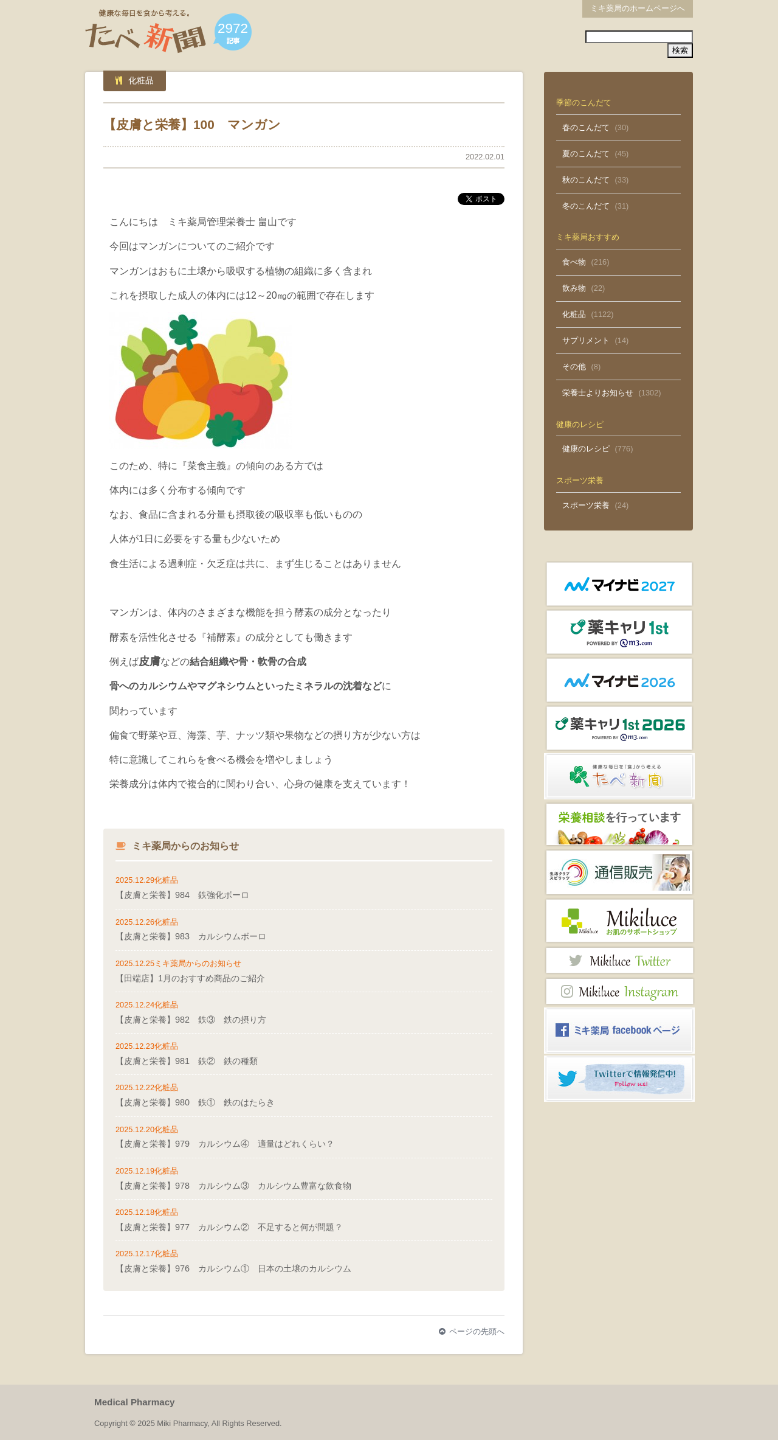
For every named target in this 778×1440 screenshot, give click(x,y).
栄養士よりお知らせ (597, 392)
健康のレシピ (586, 448)
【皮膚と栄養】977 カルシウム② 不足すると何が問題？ (229, 1227)
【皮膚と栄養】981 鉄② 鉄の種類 (186, 1061)
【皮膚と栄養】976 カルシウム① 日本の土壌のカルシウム (233, 1268)
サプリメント (586, 340)
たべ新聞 (145, 31)
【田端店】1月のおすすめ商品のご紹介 (190, 978)
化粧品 (574, 314)
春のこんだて (586, 127)
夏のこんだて (586, 153)
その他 (574, 366)
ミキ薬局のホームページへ (637, 8)
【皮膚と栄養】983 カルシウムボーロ (190, 936)
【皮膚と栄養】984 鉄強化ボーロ (182, 895)
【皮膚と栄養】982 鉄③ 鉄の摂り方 (190, 1019)
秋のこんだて (586, 179)
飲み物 (574, 288)
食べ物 (574, 261)
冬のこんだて (586, 205)
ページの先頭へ (471, 1331)
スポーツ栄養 (586, 505)
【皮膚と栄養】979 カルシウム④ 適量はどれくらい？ (224, 1144)
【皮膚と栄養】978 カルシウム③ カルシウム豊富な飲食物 (233, 1186)
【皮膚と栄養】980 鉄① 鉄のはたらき (195, 1102)
